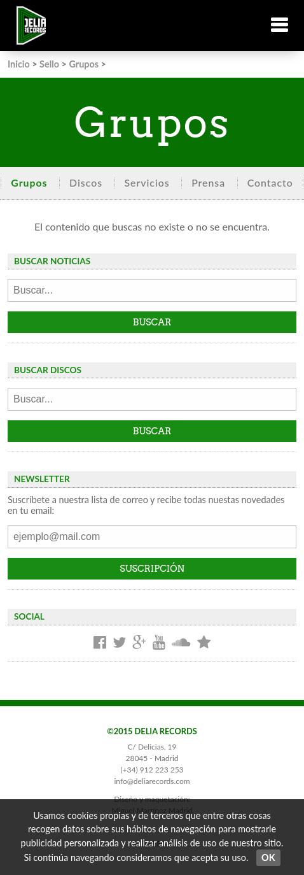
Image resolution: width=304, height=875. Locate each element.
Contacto (270, 182)
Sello (49, 64)
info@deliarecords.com (152, 781)
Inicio (19, 64)
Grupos (84, 64)
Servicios (147, 182)
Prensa (208, 182)
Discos (85, 182)
